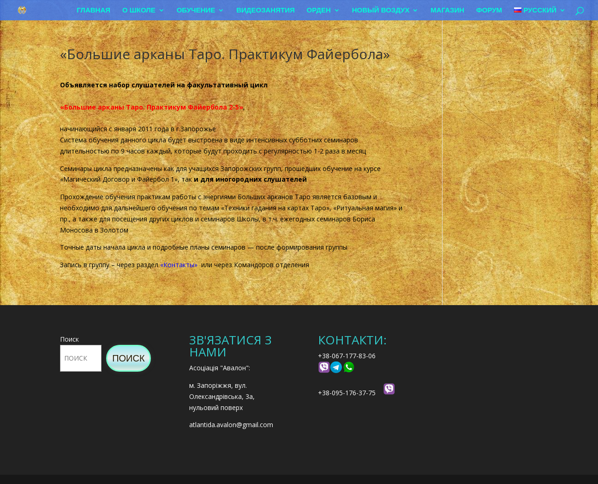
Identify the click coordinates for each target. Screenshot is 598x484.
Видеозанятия (265, 10)
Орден (319, 10)
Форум (489, 10)
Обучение (196, 10)
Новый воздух (381, 10)
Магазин (447, 10)
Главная (93, 10)
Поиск (69, 339)
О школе (138, 10)
